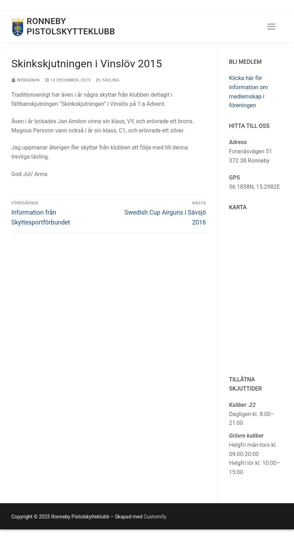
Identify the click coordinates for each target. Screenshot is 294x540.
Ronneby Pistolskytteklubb (71, 26)
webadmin (25, 80)
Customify (155, 516)
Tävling (107, 80)
